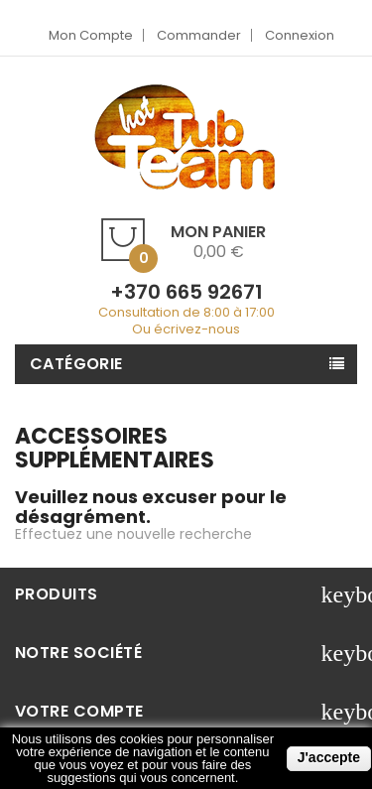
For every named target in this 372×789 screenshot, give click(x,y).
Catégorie (76, 363)
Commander (199, 35)
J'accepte (329, 757)
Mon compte (91, 35)
